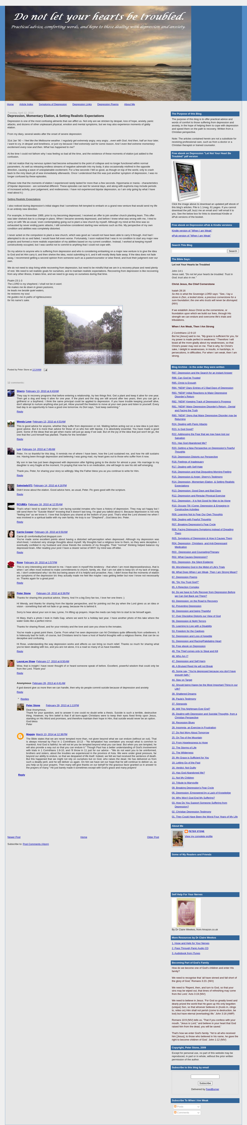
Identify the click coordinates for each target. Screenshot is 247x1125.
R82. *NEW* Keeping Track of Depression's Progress (201, 401)
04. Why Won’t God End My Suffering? (193, 797)
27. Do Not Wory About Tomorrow (190, 732)
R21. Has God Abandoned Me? (189, 443)
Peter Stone (24, 593)
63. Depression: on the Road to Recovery (195, 601)
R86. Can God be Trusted (186, 377)
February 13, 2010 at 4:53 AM (49, 421)
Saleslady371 (25, 485)
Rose (20, 562)
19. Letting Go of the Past (186, 762)
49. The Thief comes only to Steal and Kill (195, 651)
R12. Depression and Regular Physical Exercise (198, 495)
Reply (20, 411)
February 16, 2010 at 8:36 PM (52, 593)
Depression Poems (108, 104)
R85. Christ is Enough (184, 382)
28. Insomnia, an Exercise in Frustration (194, 727)
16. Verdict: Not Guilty (184, 767)
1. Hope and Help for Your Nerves (190, 943)
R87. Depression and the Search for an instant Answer (202, 372)
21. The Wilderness (182, 752)
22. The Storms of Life (184, 747)
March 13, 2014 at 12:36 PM (51, 734)
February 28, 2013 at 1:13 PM (62, 705)
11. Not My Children (183, 777)
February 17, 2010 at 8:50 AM (52, 661)
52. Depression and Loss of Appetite (192, 636)
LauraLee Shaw (26, 661)
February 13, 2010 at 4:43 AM (42, 391)
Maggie (30, 734)
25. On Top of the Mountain (187, 737)
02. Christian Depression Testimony (191, 811)
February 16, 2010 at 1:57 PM (40, 562)
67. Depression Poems (184, 577)
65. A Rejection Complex (185, 587)
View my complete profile (198, 836)
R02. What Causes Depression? (190, 557)
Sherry (21, 391)
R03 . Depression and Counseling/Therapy (195, 552)
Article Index (26, 104)
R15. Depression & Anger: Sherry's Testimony (197, 476)
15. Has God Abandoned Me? (188, 772)
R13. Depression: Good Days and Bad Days (196, 490)
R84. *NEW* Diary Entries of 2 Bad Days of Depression (202, 387)
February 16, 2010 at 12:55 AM (45, 504)
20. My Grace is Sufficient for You (190, 757)
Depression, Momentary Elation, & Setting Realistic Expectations (56, 115)
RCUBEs (22, 504)
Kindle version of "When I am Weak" (192, 230)
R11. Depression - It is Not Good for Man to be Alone (201, 500)
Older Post (153, 837)
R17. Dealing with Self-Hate (187, 466)
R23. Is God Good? (182, 429)
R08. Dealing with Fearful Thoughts (191, 519)
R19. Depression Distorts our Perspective (195, 456)
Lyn (19, 449)
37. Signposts (179, 703)
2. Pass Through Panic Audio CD (190, 948)
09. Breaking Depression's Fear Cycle (193, 787)
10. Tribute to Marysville (185, 782)
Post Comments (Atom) (36, 844)
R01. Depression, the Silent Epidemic (192, 562)
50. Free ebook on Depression (189, 646)
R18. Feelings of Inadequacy (188, 461)
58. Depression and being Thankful (191, 611)
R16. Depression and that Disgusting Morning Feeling (201, 471)
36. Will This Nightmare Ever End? (191, 708)
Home (10, 104)
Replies (25, 699)
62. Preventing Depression (186, 606)
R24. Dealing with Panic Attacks (189, 424)
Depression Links (82, 104)
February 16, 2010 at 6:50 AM (51, 531)
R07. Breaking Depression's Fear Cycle (194, 524)
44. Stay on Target (182, 679)
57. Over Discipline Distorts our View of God (196, 616)
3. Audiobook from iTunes (186, 953)
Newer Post (14, 837)
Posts (178, 1106)
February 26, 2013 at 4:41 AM (48, 683)
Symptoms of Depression (53, 104)
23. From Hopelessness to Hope (190, 742)
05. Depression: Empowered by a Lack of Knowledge (201, 792)
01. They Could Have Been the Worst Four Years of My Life (205, 816)
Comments (181, 1112)
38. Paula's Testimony (184, 698)
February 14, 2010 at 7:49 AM (38, 449)
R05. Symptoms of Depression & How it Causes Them (202, 538)
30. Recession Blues (183, 722)
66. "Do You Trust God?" (185, 582)
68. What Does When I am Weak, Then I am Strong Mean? (204, 572)
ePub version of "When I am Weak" (191, 235)
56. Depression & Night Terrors (189, 621)
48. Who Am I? (180, 656)
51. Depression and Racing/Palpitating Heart (196, 641)
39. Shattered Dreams (184, 693)
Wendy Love (24, 421)
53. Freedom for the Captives (188, 631)
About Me (129, 104)
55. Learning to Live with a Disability (192, 626)
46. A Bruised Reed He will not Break (192, 666)
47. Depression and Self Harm (188, 661)
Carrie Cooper (25, 531)
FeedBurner (212, 1089)
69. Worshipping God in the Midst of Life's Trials (198, 567)
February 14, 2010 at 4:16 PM (50, 485)
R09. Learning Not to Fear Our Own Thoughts (197, 514)
